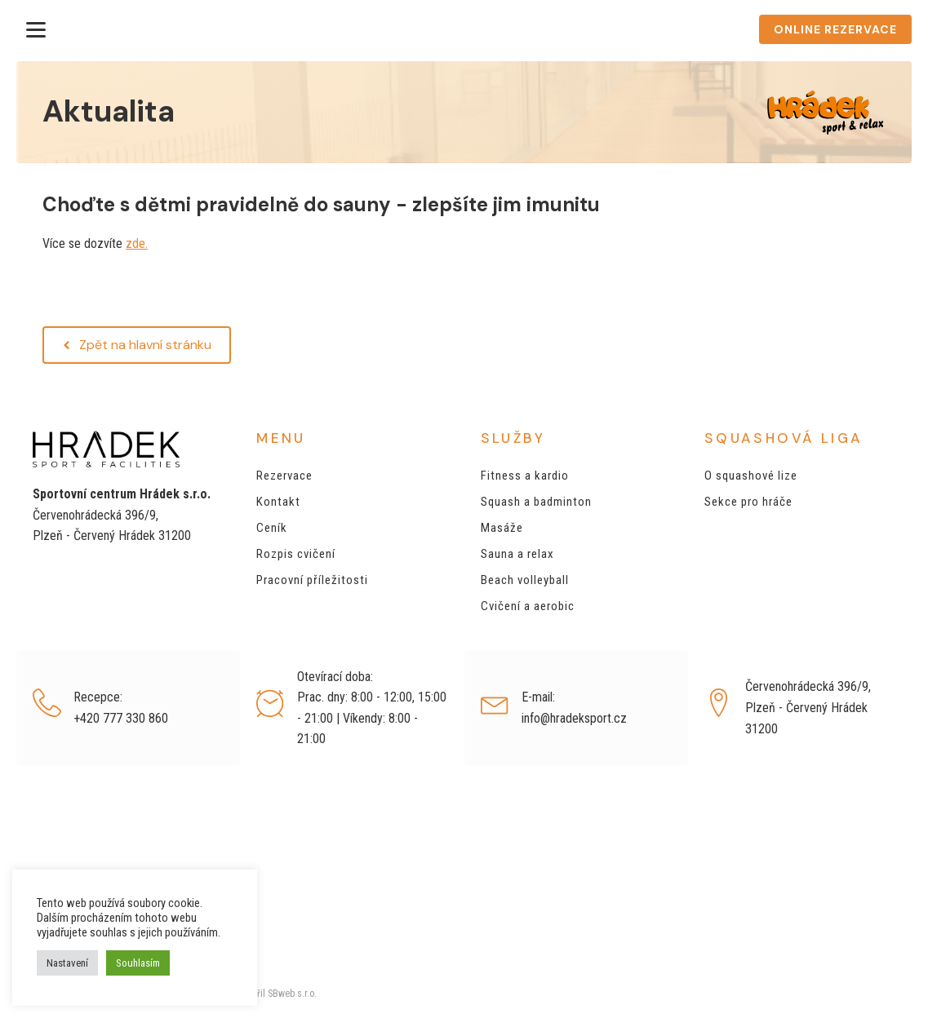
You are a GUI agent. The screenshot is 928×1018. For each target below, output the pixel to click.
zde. (137, 243)
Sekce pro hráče (748, 501)
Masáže (502, 527)
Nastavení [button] (67, 963)
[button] (136, 345)
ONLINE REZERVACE (835, 29)
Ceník (271, 527)
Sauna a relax (517, 554)
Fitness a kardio (525, 475)
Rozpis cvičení (295, 554)
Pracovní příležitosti (312, 580)
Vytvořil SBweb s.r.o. (274, 993)
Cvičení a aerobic (528, 606)
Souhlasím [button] (138, 963)
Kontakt (278, 501)
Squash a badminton (536, 501)
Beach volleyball (525, 580)
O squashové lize (750, 475)
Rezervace (284, 475)
